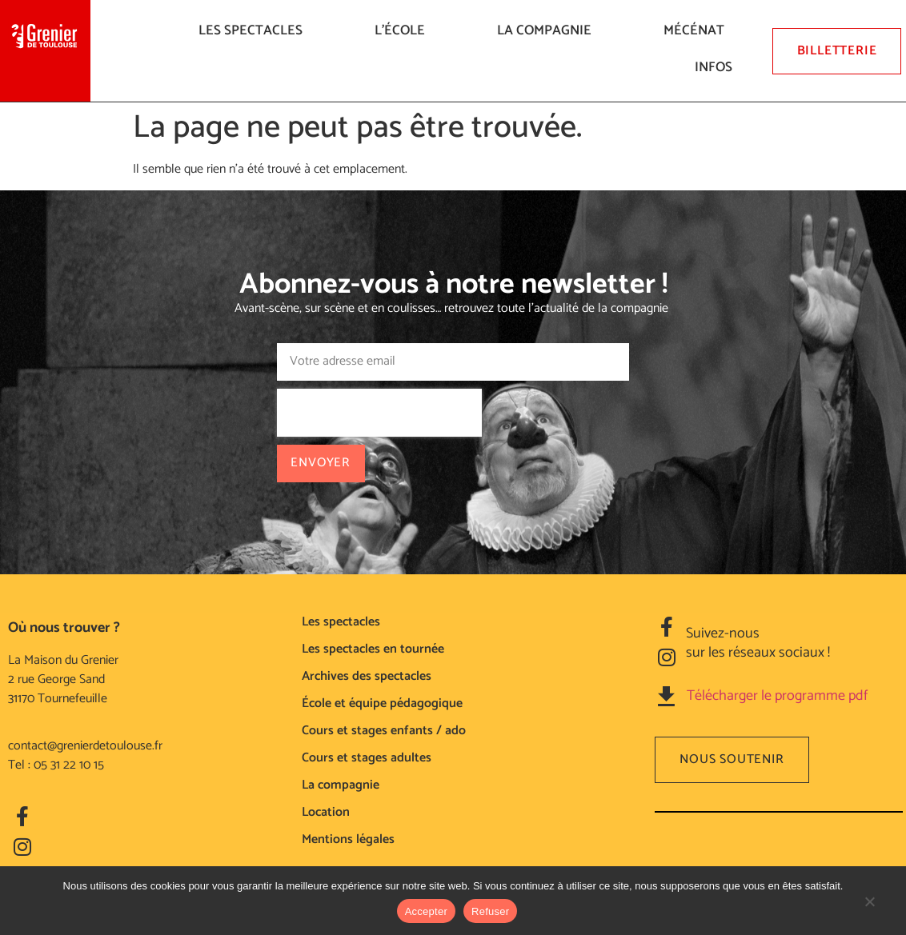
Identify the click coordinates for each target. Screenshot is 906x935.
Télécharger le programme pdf (777, 696)
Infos (717, 67)
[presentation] (378, 413)
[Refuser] (869, 909)
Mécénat (697, 30)
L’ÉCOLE (404, 30)
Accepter (426, 911)
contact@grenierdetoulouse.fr (85, 746)
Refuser (490, 911)
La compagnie (548, 30)
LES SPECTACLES (254, 30)
